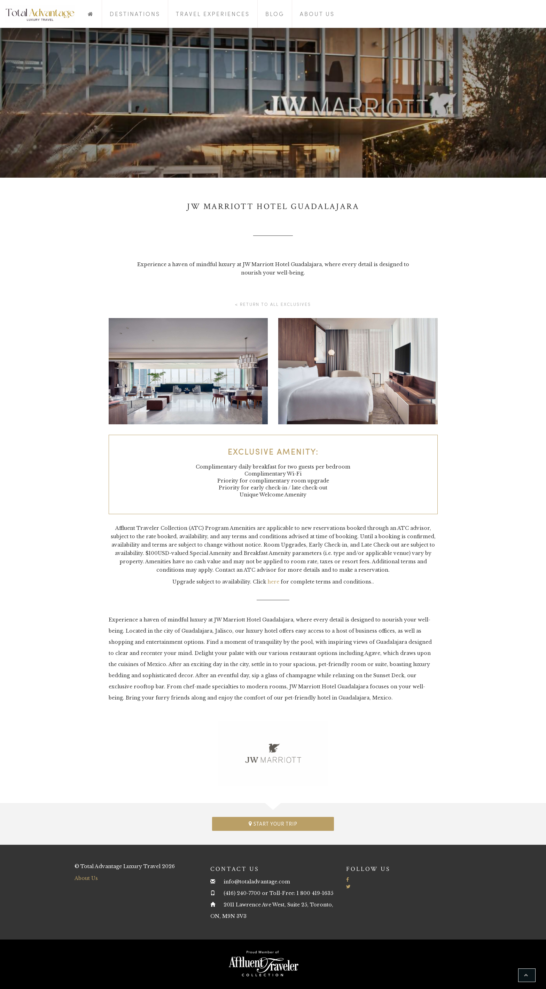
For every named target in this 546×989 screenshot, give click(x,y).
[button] (527, 975)
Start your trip (273, 824)
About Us (317, 13)
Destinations (135, 13)
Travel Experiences (213, 13)
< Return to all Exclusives (273, 304)
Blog (274, 13)
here (273, 582)
